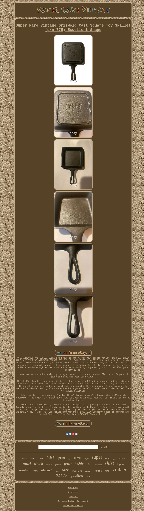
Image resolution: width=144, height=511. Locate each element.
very (35, 470)
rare (50, 457)
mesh (77, 458)
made (24, 458)
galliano (58, 465)
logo (86, 458)
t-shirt (80, 463)
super (96, 457)
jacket (97, 471)
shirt (109, 463)
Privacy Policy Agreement (73, 501)
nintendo (47, 470)
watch (38, 464)
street (41, 458)
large (69, 459)
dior (90, 464)
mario (122, 458)
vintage (119, 469)
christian (98, 465)
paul (27, 463)
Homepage (73, 488)
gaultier (77, 475)
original (24, 470)
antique (49, 465)
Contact (73, 497)
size (65, 469)
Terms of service (73, 506)
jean (68, 463)
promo (87, 471)
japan (120, 464)
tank (89, 476)
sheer (32, 458)
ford (107, 470)
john (114, 459)
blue (57, 471)
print (61, 458)
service (77, 471)
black (61, 475)
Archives (73, 492)
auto (107, 458)
